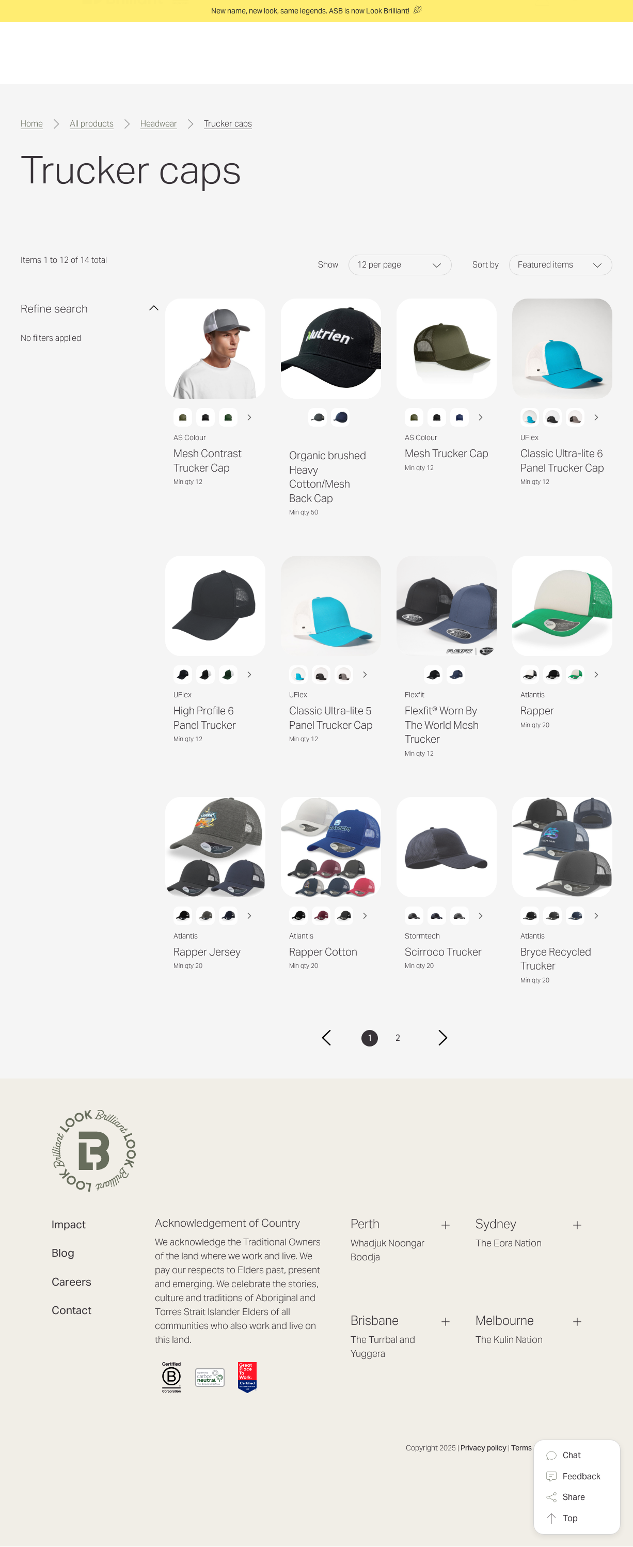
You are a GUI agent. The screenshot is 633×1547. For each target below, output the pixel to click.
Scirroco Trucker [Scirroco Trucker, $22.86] (443, 952)
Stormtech (422, 936)
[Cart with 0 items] (548, 43)
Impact (69, 1224)
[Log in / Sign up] (542, 62)
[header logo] (135, 53)
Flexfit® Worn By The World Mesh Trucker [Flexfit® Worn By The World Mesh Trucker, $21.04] (442, 725)
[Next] (443, 1038)
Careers (71, 1282)
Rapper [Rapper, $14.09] (537, 710)
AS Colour (189, 437)
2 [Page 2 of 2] (397, 1038)
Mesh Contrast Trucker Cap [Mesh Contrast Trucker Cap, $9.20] (207, 461)
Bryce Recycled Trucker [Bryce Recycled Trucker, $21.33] (555, 959)
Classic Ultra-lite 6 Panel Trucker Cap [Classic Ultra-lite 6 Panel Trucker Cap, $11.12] (562, 461)
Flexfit (414, 694)
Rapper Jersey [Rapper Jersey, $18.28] (207, 952)
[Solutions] (251, 53)
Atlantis (532, 694)
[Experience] (314, 53)
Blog (63, 1253)
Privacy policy (484, 1447)
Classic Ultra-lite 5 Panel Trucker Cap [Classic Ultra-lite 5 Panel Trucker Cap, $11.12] (331, 718)
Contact (71, 1310)
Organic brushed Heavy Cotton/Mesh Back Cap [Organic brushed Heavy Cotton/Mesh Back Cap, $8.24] (327, 477)
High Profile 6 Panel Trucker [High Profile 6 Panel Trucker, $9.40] (204, 718)
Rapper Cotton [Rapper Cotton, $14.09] (323, 952)
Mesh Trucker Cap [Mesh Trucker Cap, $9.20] (446, 453)
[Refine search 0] (90, 308)
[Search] (574, 52)
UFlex (529, 437)
